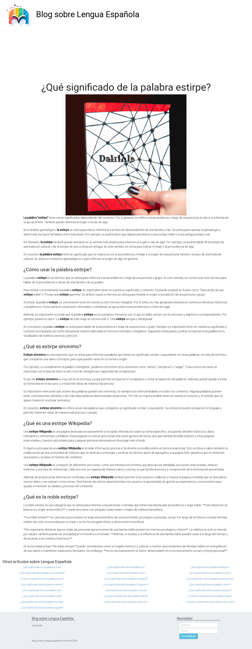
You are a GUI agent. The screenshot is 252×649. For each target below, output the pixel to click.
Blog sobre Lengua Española (87, 14)
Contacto (37, 625)
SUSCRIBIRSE (189, 636)
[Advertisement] (126, 54)
